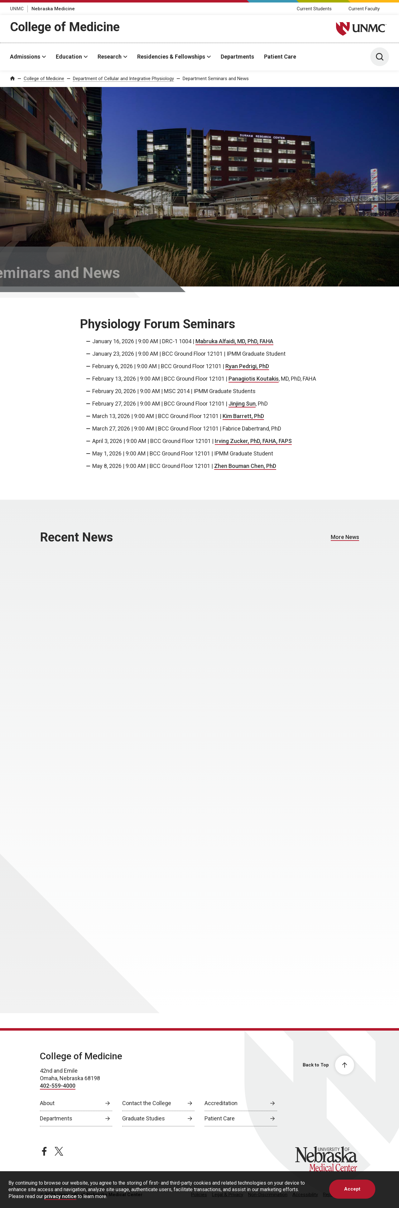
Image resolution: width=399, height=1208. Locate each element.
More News (345, 537)
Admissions (25, 56)
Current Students (314, 9)
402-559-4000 (57, 1085)
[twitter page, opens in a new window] (59, 1151)
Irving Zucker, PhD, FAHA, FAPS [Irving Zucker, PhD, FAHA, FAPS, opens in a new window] (253, 441)
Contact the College (146, 1103)
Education (69, 56)
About (47, 1103)
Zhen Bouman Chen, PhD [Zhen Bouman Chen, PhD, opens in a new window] (245, 466)
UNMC (17, 9)
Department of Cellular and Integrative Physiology (123, 78)
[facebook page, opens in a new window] (44, 1151)
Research (110, 56)
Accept (352, 1189)
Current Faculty (364, 9)
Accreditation (221, 1103)
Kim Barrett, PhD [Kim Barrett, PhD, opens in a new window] (243, 416)
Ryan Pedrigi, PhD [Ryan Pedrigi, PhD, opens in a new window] (247, 366)
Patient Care (280, 56)
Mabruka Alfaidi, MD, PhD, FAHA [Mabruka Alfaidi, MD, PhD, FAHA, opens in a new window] (234, 341)
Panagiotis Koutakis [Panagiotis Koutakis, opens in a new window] (253, 378)
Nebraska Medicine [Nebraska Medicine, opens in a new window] (53, 9)
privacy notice (60, 1196)
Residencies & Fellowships (171, 56)
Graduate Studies (143, 1118)
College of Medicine (65, 27)
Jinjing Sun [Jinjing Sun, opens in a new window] (242, 403)
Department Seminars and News (216, 78)
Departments (237, 56)
